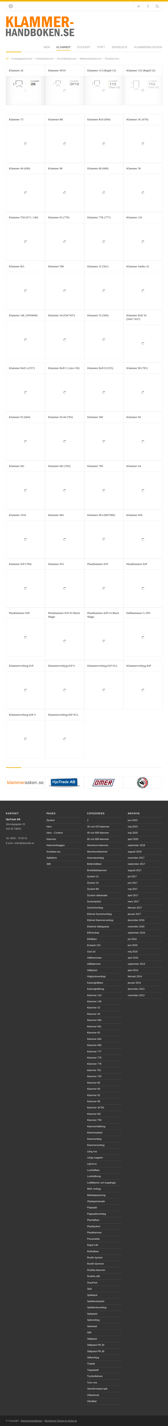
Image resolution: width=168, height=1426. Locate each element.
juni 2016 (133, 945)
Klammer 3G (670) (137, 119)
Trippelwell (92, 1370)
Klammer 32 (93, 1007)
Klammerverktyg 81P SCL (102, 665)
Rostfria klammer (96, 1270)
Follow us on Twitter (138, 6)
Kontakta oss (54, 851)
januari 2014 (134, 982)
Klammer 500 (95, 417)
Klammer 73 (16, 119)
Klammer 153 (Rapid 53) (140, 70)
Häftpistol (92, 970)
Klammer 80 (93, 1082)
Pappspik (92, 1207)
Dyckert (46, 48)
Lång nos (92, 1151)
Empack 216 (93, 945)
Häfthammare (94, 957)
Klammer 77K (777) (98, 217)
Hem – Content (55, 832)
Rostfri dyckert (94, 1257)
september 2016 (136, 932)
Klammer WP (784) (20, 564)
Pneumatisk (93, 1239)
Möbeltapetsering (96, 1195)
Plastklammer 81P (97, 564)
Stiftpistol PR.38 (95, 1351)
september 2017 (136, 864)
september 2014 (136, 964)
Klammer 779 (94, 1057)
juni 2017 (133, 882)
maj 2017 (133, 889)
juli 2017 (132, 876)
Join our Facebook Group (147, 6)
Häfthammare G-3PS (138, 613)
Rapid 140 (92, 1245)
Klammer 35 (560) (97, 315)
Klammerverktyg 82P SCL (63, 714)
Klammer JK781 (95, 1107)
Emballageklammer (22, 58)
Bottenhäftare (94, 864)
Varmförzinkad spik (97, 1388)
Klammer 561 (94, 1026)
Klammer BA (16, 266)
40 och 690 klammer (98, 832)
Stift (63, 48)
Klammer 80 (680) (97, 168)
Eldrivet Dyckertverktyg (99, 914)
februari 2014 (135, 976)
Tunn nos (92, 1382)
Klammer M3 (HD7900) (101, 515)
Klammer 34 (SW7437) (61, 315)
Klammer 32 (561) (97, 266)
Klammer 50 (133, 168)
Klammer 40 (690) (19, 168)
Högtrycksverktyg (96, 976)
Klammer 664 (94, 1039)
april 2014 (133, 970)
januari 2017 (134, 914)
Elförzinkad (93, 932)
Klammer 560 (94, 1020)
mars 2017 (133, 901)
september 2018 (136, 845)
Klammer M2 (94, 1114)
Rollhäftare (93, 1251)
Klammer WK (134, 515)
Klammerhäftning (96, 1126)
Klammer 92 (93, 1095)
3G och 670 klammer (98, 826)
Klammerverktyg (95, 1145)
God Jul (91, 951)
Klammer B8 (55, 119)
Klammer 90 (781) (137, 368)
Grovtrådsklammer (67, 58)
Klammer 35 (93, 1014)
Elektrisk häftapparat (98, 926)
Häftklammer (94, 964)
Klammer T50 (94, 1120)
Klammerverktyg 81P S (61, 665)
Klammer (26, 48)
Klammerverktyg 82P (138, 665)
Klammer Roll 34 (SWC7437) (136, 317)
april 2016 (133, 957)
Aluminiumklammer (97, 851)
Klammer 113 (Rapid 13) (101, 70)
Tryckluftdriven (95, 1376)
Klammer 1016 (17, 515)
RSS (157, 6)
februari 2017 (135, 907)
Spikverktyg (93, 1320)
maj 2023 (133, 826)
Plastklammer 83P (19, 613)
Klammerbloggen (110, 48)
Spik (89, 1288)
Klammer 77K (94, 1063)
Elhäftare (92, 939)
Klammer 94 (133, 417)
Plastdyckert (93, 1226)
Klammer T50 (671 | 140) (23, 217)
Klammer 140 (94, 1001)
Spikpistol (92, 1313)
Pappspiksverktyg (96, 1213)
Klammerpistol (94, 1132)
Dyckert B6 (93, 889)
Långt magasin (95, 1157)
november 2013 (136, 995)
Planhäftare (93, 1220)
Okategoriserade (96, 1201)
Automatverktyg (95, 857)
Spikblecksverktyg (96, 1307)
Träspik (91, 1363)
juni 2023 (133, 820)
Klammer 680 (94, 1045)
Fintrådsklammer (45, 58)
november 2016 (136, 926)
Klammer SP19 (57, 70)
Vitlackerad (93, 1395)
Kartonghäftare (95, 982)
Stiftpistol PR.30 (95, 1345)
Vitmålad (91, 1401)
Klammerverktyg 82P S (22, 714)
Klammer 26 (16, 70)
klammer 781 (94, 1070)
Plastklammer (112, 58)
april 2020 (133, 839)
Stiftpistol (92, 1338)
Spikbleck (82, 48)
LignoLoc (92, 1163)
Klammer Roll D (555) (100, 368)
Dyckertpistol (94, 901)
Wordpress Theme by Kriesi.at (60, 1420)
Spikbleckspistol (95, 1301)
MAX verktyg (94, 1188)
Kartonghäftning (95, 989)
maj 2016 (133, 951)
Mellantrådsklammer (91, 58)
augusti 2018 (135, 851)
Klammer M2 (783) (59, 466)
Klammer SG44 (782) (60, 417)
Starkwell (92, 1326)
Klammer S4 (133, 466)
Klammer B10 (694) (98, 119)
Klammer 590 (56, 266)
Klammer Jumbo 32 (137, 266)
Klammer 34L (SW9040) (23, 315)
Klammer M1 (16, 466)
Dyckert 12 (93, 876)
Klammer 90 (93, 1089)
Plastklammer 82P (136, 564)
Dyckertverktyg (95, 907)
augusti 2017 (135, 870)
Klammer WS (56, 564)
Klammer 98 (55, 168)
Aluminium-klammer (97, 845)
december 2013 (136, 989)
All (7, 58)
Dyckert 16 (93, 882)
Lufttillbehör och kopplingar (101, 1182)
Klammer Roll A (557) (22, 368)
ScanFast (92, 1282)
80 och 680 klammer (98, 839)
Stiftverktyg (93, 1357)
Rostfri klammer (95, 1263)
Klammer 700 (95, 466)
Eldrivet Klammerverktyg (100, 920)
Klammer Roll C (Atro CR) (63, 368)
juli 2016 (132, 939)
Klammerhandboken (31, 1420)
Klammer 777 (94, 1051)
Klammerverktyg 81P (21, 665)
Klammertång (94, 1139)
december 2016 (136, 920)
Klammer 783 (94, 1076)
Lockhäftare (93, 1170)
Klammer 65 (93, 1032)
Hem (9, 48)
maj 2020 (133, 832)
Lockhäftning (94, 1176)
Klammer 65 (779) (58, 217)
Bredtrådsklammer (97, 870)
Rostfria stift (93, 1276)
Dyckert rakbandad (97, 895)
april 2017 (133, 895)
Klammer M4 (55, 515)
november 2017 (136, 857)
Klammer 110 (134, 217)
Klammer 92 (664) (19, 417)
